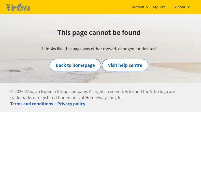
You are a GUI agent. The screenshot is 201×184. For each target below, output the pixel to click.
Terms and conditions (31, 103)
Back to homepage (75, 65)
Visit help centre (125, 65)
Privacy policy (71, 103)
